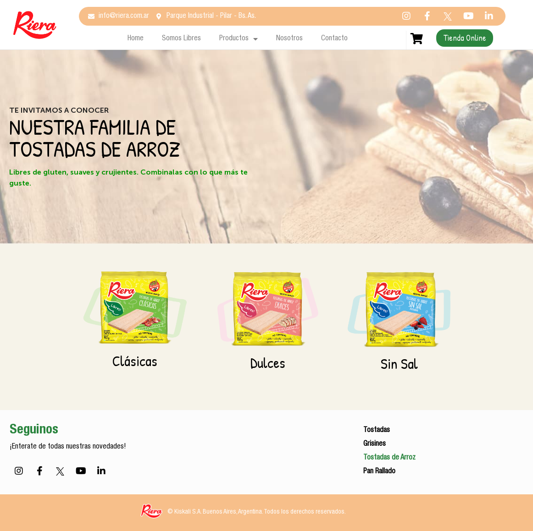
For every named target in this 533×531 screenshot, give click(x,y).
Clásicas (134, 361)
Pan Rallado (379, 472)
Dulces (267, 362)
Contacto (334, 39)
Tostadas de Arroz (389, 458)
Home (136, 39)
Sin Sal (399, 363)
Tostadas (376, 430)
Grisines (374, 444)
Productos (238, 39)
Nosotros (289, 39)
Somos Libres (181, 39)
